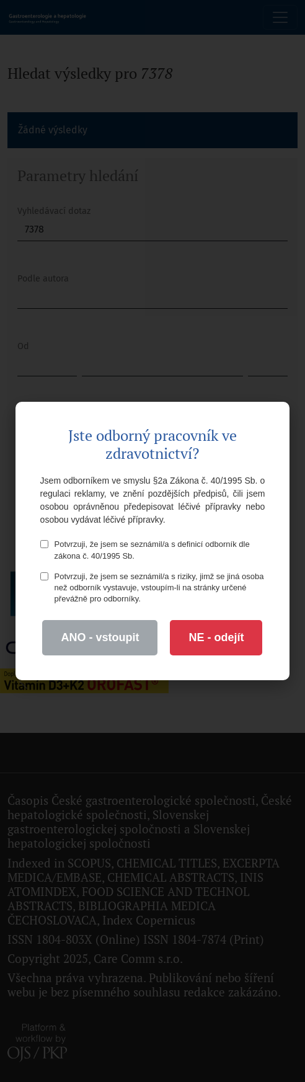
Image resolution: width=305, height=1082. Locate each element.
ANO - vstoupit (100, 637)
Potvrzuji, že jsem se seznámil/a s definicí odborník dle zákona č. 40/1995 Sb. (145, 549)
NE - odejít (216, 637)
